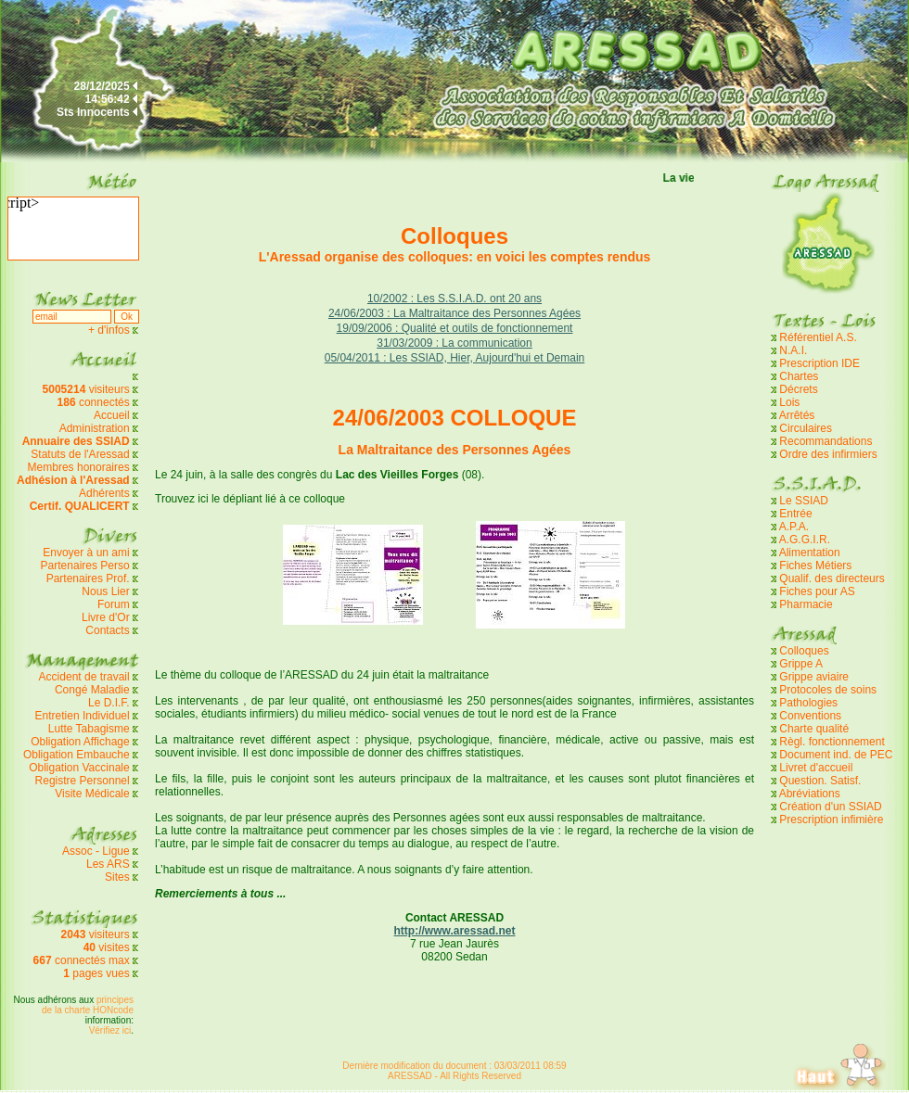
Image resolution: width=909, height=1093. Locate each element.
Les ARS (108, 864)
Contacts (107, 630)
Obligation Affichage (80, 741)
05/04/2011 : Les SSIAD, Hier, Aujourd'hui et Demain (454, 357)
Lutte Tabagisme (89, 728)
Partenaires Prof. (89, 578)
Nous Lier (105, 591)
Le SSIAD (803, 500)
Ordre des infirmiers (828, 454)
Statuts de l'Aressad (80, 454)
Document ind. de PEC (835, 754)
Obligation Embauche (78, 754)
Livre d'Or (106, 617)
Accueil (112, 415)
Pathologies (808, 702)
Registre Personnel (82, 780)
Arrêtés (797, 415)
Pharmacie (805, 604)
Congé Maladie (94, 689)
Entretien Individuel (82, 715)
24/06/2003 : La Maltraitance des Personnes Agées (454, 313)
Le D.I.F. (110, 702)
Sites (117, 877)
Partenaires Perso (87, 565)
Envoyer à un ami (86, 552)
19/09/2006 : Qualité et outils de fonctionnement (455, 328)
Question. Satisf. (820, 780)
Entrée (795, 513)
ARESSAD (410, 1076)
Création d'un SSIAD (830, 806)
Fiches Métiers (815, 565)
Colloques (803, 650)
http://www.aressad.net (455, 930)
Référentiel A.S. (817, 337)
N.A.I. (793, 350)
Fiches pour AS (816, 591)
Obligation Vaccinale (79, 767)
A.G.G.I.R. (804, 539)
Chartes (798, 376)
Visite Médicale (92, 793)
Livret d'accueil (815, 767)
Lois (789, 402)
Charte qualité (814, 728)
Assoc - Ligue (96, 851)
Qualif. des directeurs (831, 578)
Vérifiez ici (110, 1030)
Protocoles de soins (828, 689)
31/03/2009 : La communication (454, 343)
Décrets (798, 389)
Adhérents (104, 493)
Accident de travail (86, 676)
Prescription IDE (819, 363)
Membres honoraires (79, 467)
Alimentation (809, 552)
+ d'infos (110, 330)
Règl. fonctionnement (831, 741)
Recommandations (825, 441)
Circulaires (805, 428)
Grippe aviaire (814, 676)
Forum (113, 604)
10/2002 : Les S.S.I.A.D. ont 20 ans (454, 298)
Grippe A (801, 663)
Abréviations (809, 793)
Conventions (810, 715)
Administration (94, 428)
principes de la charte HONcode (88, 1005)
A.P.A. (794, 526)
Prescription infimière (831, 819)
